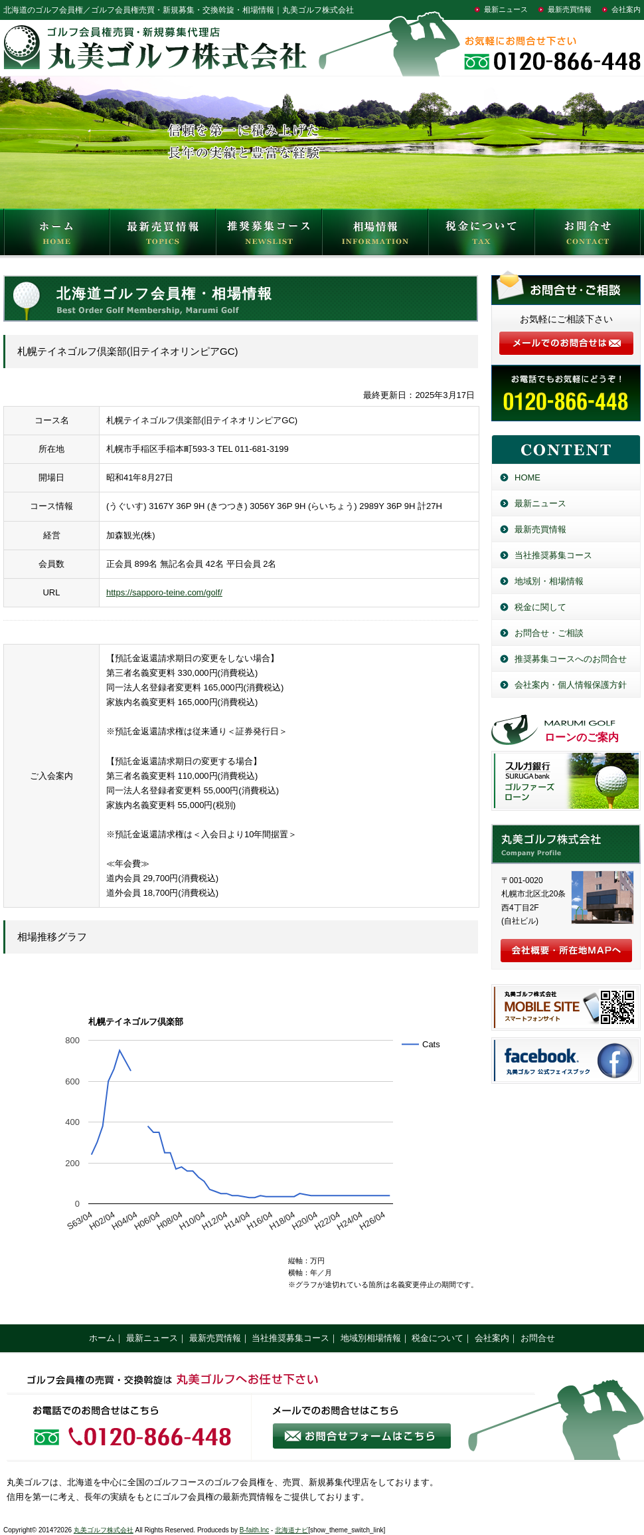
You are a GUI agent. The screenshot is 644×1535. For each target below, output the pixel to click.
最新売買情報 (570, 9)
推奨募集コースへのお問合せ (571, 659)
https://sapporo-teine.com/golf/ (164, 592)
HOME (56, 235)
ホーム (102, 1338)
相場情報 (375, 235)
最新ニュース (506, 9)
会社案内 (626, 9)
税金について (481, 235)
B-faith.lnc (254, 1530)
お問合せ (587, 235)
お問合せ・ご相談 (549, 633)
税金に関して (540, 607)
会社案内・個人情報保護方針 (571, 685)
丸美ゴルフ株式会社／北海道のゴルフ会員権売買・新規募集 (566, 844)
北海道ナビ (291, 1530)
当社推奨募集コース (553, 555)
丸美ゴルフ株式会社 (103, 1530)
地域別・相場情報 (549, 581)
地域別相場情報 (371, 1338)
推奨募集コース (269, 235)
